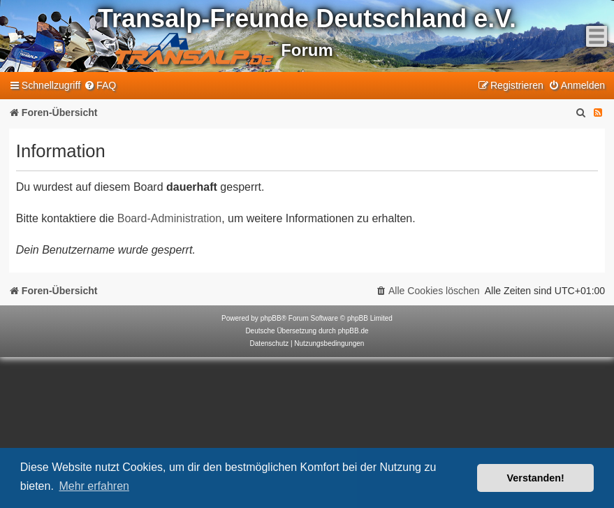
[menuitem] (100, 85)
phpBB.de (353, 331)
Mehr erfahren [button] (94, 486)
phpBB (271, 318)
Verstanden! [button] (535, 478)
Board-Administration (169, 218)
